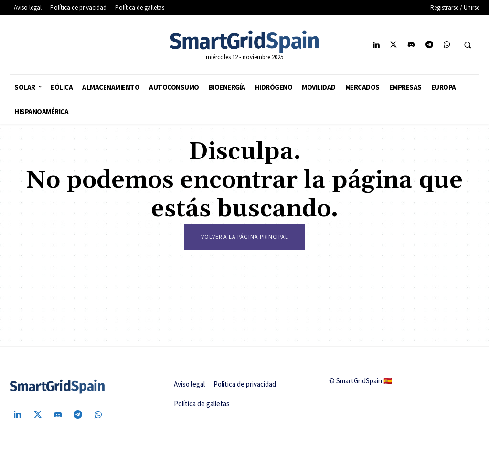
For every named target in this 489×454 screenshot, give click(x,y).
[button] (467, 45)
